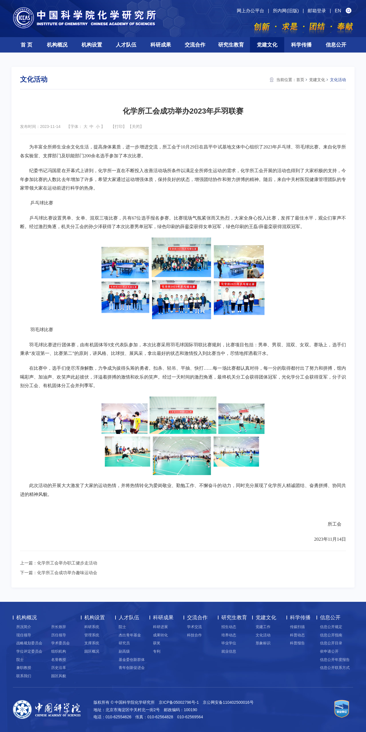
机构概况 (57, 45)
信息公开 (336, 45)
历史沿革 (58, 667)
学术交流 (194, 627)
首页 (300, 79)
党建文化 (267, 45)
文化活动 (338, 79)
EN (338, 10)
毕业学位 (228, 643)
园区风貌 (58, 676)
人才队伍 (126, 45)
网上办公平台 (250, 10)
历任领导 (58, 635)
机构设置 (91, 45)
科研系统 (91, 627)
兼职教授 (23, 667)
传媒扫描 (297, 627)
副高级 (124, 651)
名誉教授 (58, 659)
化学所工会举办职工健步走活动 (67, 562)
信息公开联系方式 (335, 667)
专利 (156, 651)
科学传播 (301, 45)
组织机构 (58, 651)
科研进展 (160, 627)
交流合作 (195, 45)
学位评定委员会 (29, 651)
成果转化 (160, 635)
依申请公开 (329, 651)
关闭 (136, 126)
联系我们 (23, 676)
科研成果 (160, 45)
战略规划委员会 (29, 643)
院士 (20, 659)
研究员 (124, 643)
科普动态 (297, 635)
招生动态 (228, 627)
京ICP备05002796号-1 (179, 702)
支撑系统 (91, 643)
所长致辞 (58, 627)
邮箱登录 (317, 10)
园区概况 (91, 651)
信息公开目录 (331, 643)
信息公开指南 (331, 635)
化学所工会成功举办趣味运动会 (67, 572)
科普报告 (297, 643)
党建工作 (263, 627)
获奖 (156, 643)
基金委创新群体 (132, 659)
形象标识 (263, 643)
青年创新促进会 (132, 667)
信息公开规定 (331, 627)
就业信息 (228, 651)
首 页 (26, 45)
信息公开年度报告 (335, 659)
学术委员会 (60, 643)
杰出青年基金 (130, 635)
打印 (119, 126)
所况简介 (23, 627)
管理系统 (91, 635)
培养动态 (228, 635)
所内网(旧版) (286, 10)
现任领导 (23, 635)
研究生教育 (231, 45)
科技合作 (194, 635)
